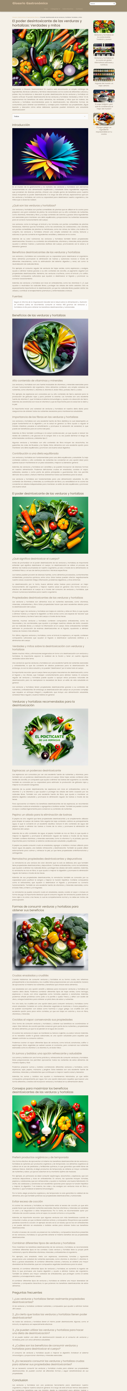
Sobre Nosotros (68, 9)
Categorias (54, 9)
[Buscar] (114, 3)
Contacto (79, 9)
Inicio (46, 9)
